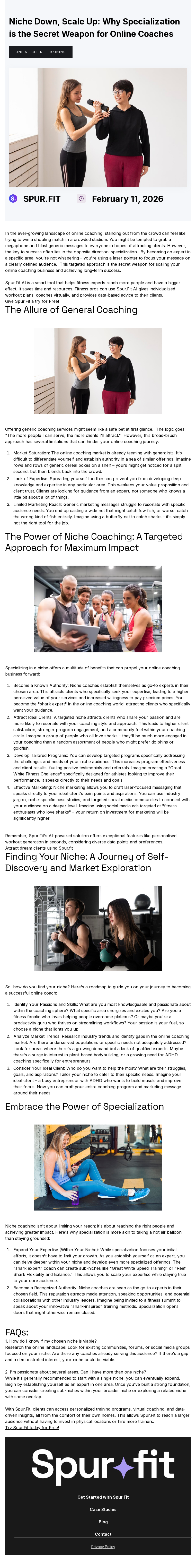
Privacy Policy (103, 1546)
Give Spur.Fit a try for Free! (32, 301)
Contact (103, 1534)
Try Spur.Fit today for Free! (32, 1427)
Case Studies (103, 1509)
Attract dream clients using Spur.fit (39, 848)
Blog (103, 1521)
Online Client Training (40, 52)
